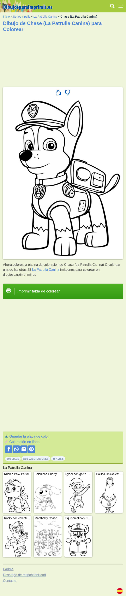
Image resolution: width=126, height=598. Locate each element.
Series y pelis (21, 16)
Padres (8, 569)
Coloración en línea (24, 442)
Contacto (9, 580)
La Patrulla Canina (45, 16)
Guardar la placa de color (29, 436)
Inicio (6, 16)
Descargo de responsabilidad (24, 575)
